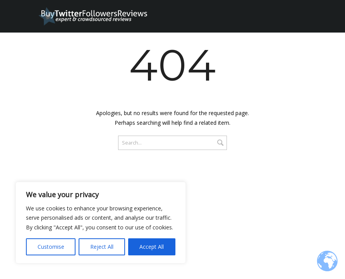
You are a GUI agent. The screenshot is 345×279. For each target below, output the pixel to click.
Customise (51, 246)
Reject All (101, 246)
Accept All (151, 246)
